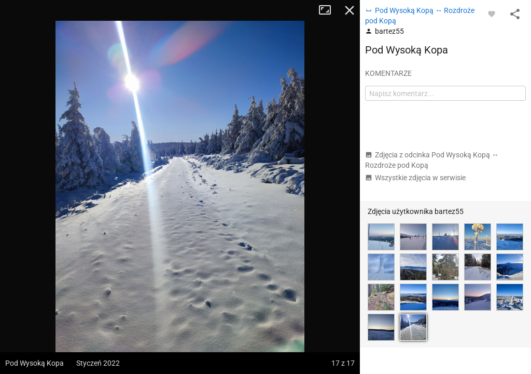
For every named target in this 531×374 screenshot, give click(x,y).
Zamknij (349, 10)
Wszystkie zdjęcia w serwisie (415, 177)
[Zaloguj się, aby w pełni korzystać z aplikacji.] (491, 13)
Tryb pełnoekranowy (328, 10)
